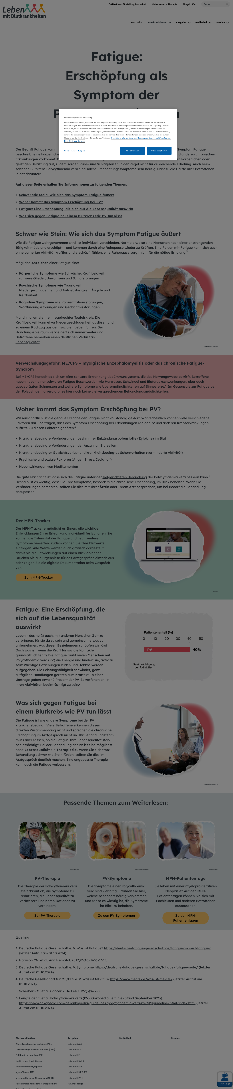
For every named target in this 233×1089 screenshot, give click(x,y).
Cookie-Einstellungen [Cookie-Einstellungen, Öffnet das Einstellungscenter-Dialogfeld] (74, 150)
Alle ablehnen (132, 150)
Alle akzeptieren (159, 150)
